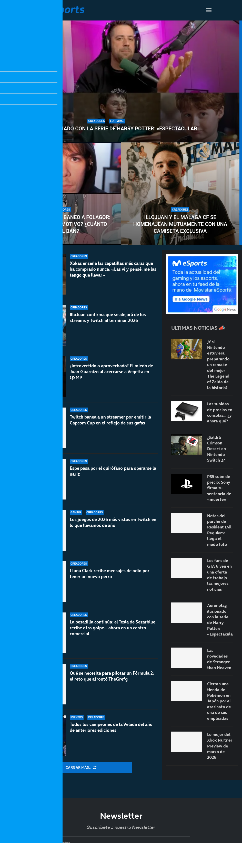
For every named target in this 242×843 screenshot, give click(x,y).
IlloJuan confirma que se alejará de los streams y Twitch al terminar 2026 (108, 318)
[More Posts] (81, 767)
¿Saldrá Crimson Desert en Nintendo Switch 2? (216, 448)
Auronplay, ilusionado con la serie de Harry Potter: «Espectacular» (106, 129)
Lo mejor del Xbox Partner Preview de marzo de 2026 (219, 746)
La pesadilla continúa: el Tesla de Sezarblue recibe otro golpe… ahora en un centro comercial (112, 632)
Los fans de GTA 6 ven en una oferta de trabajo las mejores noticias (219, 575)
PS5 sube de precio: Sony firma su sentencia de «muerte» (219, 488)
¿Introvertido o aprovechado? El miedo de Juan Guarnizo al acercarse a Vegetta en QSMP (111, 377)
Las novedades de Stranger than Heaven (219, 659)
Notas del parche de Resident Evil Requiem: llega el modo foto (219, 530)
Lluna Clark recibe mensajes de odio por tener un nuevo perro (109, 583)
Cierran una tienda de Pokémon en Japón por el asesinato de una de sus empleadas (219, 701)
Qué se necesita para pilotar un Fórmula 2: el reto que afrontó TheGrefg (112, 676)
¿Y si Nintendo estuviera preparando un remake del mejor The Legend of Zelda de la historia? (218, 364)
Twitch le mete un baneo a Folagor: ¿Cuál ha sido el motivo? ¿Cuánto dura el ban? (61, 224)
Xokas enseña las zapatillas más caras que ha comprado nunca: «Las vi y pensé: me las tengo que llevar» (113, 269)
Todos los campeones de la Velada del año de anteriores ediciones (111, 727)
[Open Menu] (208, 10)
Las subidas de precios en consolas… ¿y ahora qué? (219, 412)
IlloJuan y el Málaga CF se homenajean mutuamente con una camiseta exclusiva (180, 224)
